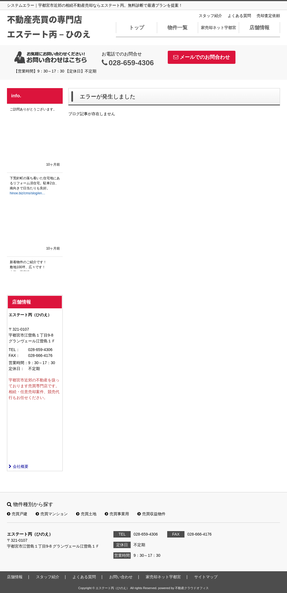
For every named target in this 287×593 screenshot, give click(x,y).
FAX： (14, 355)
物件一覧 (177, 27)
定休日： (16, 368)
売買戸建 (17, 514)
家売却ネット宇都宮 (218, 27)
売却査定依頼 (268, 15)
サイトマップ (206, 577)
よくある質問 (239, 15)
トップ (136, 27)
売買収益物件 (151, 514)
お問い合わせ (121, 577)
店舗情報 (259, 27)
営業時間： (18, 362)
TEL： (14, 349)
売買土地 (86, 514)
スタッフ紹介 (210, 15)
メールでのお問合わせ (201, 57)
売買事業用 (117, 514)
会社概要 (18, 466)
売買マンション (52, 514)
